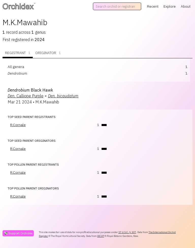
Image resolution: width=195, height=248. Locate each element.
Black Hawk (30, 90)
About (185, 6)
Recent (152, 6)
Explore (170, 6)
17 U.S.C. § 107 (127, 232)
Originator (48, 53)
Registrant (17, 53)
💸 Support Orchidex (18, 233)
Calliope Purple (25, 95)
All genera (16, 66)
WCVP (100, 236)
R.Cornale (18, 124)
